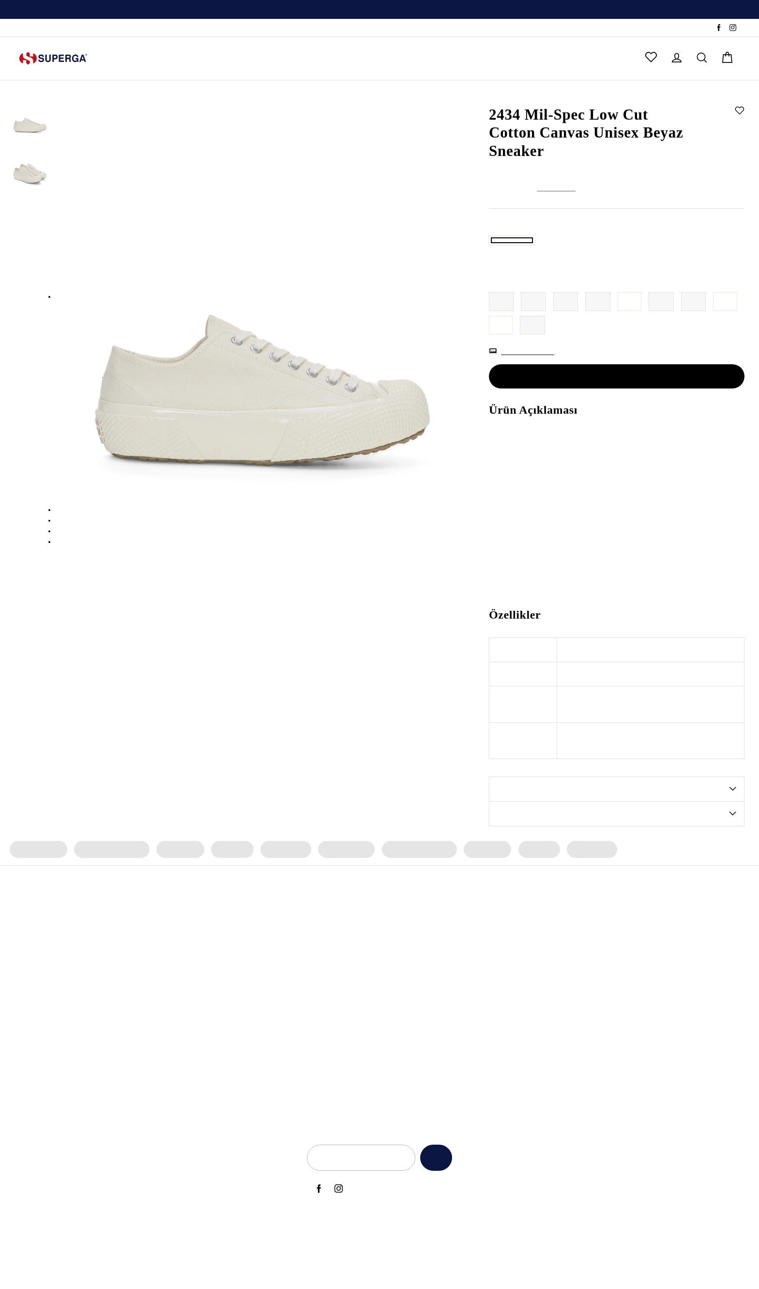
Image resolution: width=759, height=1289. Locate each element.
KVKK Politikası (536, 1024)
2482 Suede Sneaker (106, 1008)
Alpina (320, 975)
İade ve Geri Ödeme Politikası (559, 1008)
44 (501, 363)
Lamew (322, 1073)
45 (532, 363)
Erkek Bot (531, 887)
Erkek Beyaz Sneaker (226, 1073)
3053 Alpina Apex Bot (109, 959)
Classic (321, 1057)
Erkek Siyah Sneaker (225, 1041)
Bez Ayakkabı (215, 1090)
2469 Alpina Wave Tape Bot (119, 991)
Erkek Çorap (583, 887)
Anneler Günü (460, 975)
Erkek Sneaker (340, 887)
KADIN (120, 58)
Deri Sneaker (213, 1106)
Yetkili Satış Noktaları (654, 975)
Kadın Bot (229, 887)
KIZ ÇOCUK (215, 58)
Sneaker (551, 96)
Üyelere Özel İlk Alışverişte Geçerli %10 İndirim (379, 10)
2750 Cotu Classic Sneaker (115, 1041)
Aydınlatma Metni (540, 975)
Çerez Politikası (536, 1041)
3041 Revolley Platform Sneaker (125, 1057)
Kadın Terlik (177, 887)
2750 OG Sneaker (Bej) (110, 1122)
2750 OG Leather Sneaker (114, 1073)
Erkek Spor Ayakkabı (412, 887)
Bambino (324, 959)
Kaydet (433, 1196)
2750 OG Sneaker (101, 975)
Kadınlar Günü (460, 1073)
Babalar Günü (460, 991)
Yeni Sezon (455, 959)
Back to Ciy (456, 1024)
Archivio (322, 991)
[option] (379, 10)
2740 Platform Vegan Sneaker (121, 1106)
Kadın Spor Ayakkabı (109, 887)
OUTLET (428, 58)
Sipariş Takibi (40, 28)
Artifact (322, 1008)
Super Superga (334, 1041)
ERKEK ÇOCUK (283, 58)
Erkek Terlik (480, 887)
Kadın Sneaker (37, 887)
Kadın (527, 96)
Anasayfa (502, 96)
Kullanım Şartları (538, 991)
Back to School (461, 1008)
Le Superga (328, 1024)
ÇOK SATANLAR (362, 58)
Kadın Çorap (281, 887)
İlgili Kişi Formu (536, 1073)
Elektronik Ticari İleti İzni (550, 1057)
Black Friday (457, 1041)
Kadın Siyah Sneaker (225, 1024)
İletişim (632, 991)
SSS (74, 28)
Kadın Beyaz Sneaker (226, 1057)
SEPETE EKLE (616, 414)
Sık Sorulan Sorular (651, 1008)
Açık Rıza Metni (536, 959)
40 (630, 339)
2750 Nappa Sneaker (107, 1024)
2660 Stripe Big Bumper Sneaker (126, 1090)
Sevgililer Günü (462, 1057)
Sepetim (634, 1041)
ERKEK (163, 58)
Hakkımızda (639, 959)
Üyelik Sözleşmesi (541, 1090)
